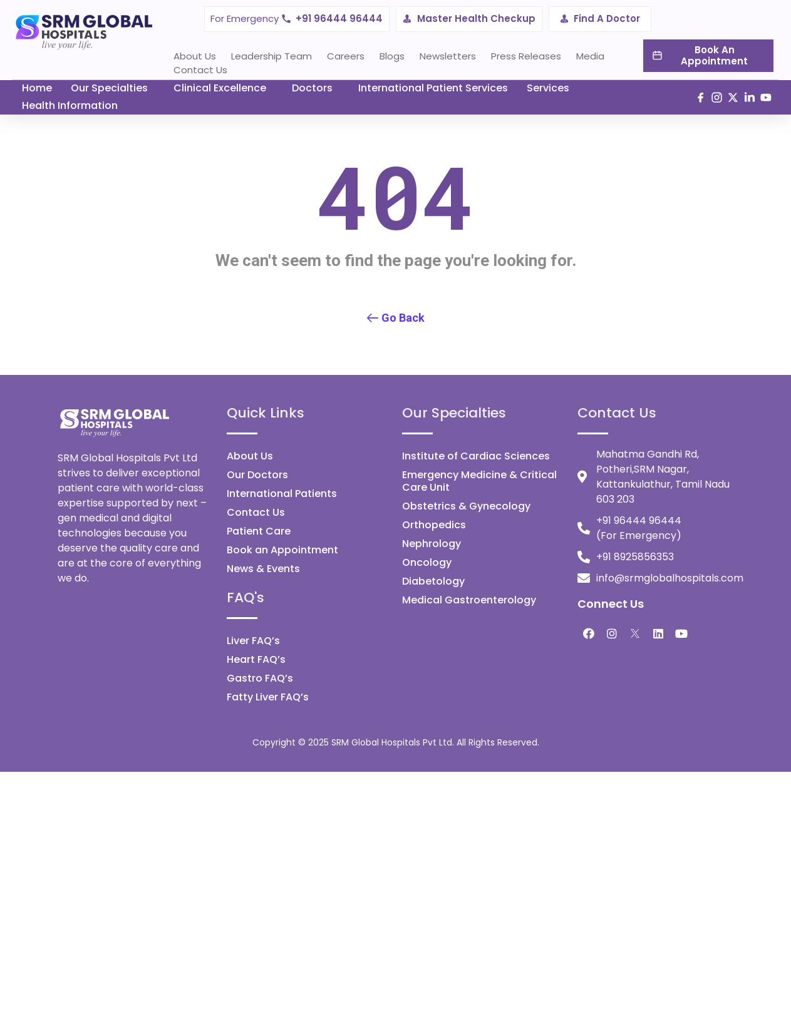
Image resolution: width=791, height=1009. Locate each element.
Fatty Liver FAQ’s (268, 697)
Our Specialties (109, 88)
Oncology (427, 562)
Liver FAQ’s (253, 640)
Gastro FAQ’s (260, 678)
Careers (345, 56)
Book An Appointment (714, 55)
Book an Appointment (282, 550)
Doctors (312, 88)
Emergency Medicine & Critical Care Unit (479, 481)
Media (590, 56)
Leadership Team (271, 56)
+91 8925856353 (635, 557)
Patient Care (259, 531)
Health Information (70, 105)
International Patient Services (433, 88)
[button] (395, 318)
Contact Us (200, 69)
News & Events (263, 568)
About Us (194, 56)
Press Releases (526, 56)
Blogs (392, 56)
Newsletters (448, 56)
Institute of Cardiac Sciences (476, 456)
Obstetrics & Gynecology (466, 506)
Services (548, 88)
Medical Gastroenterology (469, 600)
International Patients (282, 493)
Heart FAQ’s (256, 659)
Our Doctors (257, 475)
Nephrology (431, 543)
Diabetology (433, 581)
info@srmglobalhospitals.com (669, 578)
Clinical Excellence (219, 88)
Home (37, 88)
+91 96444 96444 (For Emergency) (638, 528)
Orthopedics (434, 525)
